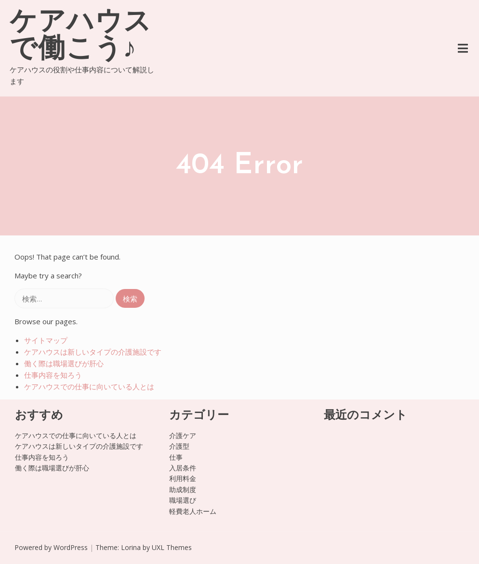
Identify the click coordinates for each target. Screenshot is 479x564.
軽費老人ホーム (192, 511)
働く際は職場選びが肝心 (64, 363)
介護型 (179, 446)
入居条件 (182, 467)
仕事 (176, 457)
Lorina (131, 547)
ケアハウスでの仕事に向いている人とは (89, 386)
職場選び (182, 500)
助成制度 (182, 489)
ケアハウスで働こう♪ (81, 37)
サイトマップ (45, 340)
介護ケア (182, 435)
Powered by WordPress (51, 547)
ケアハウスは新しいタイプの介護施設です (92, 352)
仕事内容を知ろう (53, 375)
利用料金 (182, 478)
